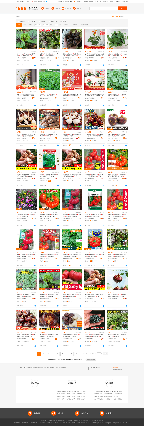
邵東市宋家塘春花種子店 (45, 218)
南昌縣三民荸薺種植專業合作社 (75, 393)
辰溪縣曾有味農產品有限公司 (113, 298)
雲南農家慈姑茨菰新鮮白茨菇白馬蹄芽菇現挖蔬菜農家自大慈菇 (26, 175)
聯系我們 (95, 420)
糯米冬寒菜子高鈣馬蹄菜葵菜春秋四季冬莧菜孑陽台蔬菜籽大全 (117, 255)
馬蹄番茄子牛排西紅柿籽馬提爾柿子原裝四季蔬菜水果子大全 (94, 175)
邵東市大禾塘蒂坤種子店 (113, 218)
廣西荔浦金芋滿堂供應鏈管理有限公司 (68, 338)
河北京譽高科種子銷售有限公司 (22, 218)
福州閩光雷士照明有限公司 (111, 396)
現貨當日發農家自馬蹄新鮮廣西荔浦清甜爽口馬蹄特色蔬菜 (26, 335)
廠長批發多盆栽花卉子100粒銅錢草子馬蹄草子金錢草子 (117, 54)
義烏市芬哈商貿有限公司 (22, 178)
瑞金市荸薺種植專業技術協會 (84, 391)
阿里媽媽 (74, 423)
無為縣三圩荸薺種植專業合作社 (65, 396)
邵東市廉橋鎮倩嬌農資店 (22, 298)
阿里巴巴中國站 (35, 423)
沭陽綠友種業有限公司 (113, 58)
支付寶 (106, 423)
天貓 (52, 423)
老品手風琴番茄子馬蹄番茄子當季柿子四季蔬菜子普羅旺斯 (26, 255)
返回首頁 (83, 359)
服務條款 (76, 420)
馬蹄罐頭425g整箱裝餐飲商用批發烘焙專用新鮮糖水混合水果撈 (72, 94)
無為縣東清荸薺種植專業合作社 (85, 393)
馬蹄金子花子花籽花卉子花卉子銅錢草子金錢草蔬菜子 (94, 335)
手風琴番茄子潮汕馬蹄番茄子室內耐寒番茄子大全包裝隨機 (49, 255)
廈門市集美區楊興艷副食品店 (111, 391)
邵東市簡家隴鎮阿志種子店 (113, 338)
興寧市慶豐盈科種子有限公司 (45, 178)
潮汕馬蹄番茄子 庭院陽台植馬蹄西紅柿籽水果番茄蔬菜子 (72, 295)
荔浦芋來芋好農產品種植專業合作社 (113, 138)
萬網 (99, 423)
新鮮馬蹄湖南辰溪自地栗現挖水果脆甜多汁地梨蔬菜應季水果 (117, 295)
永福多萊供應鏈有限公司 (45, 338)
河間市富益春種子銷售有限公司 (90, 338)
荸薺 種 (98, 367)
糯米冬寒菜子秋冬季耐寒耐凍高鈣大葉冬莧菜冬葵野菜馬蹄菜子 (72, 255)
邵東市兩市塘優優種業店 (22, 258)
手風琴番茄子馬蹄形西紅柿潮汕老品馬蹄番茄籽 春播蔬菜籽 (72, 215)
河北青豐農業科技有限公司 (113, 258)
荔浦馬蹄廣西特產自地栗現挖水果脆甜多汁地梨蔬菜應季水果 (94, 135)
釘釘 (114, 423)
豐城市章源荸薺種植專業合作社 (75, 396)
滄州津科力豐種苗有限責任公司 (113, 178)
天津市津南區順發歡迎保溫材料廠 (122, 393)
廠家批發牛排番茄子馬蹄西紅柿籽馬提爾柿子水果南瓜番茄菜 (117, 175)
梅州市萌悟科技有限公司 (68, 178)
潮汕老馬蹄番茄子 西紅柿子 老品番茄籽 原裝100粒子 (94, 255)
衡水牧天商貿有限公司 (68, 58)
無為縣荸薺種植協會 (62, 391)
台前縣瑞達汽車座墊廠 (110, 399)
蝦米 (78, 423)
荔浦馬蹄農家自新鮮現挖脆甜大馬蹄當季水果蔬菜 (72, 135)
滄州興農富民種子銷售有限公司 (68, 258)
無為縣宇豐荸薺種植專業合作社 (65, 399)
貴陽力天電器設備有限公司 (121, 399)
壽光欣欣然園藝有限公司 (90, 218)
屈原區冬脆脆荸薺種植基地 (83, 399)
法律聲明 (70, 420)
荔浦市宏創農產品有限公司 (45, 138)
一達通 (123, 423)
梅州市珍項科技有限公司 (90, 298)
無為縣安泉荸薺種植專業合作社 (85, 396)
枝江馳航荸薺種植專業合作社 (64, 393)
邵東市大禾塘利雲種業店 (45, 258)
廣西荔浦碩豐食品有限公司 (68, 138)
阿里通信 (95, 423)
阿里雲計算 (84, 423)
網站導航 (101, 420)
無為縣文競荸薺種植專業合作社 (75, 399)
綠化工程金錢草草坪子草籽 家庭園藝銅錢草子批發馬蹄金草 (117, 94)
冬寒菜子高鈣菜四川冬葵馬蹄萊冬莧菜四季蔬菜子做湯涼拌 (26, 295)
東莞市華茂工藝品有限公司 (90, 58)
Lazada (128, 423)
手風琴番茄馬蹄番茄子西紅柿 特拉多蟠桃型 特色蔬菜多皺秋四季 (49, 215)
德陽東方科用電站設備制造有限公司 (103, 393)
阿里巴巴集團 (17, 423)
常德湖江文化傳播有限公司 (101, 391)
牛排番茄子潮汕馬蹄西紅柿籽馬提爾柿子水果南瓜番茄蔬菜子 (117, 215)
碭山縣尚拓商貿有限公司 (68, 98)
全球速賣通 (42, 423)
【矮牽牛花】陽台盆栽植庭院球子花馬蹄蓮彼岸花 (26, 215)
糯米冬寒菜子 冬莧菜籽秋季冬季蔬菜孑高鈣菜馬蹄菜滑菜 (26, 54)
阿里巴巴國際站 (26, 423)
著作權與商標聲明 (62, 420)
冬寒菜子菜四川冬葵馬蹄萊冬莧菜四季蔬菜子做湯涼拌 (117, 335)
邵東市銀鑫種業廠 (89, 178)
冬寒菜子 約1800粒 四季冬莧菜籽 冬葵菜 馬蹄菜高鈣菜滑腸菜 (49, 175)
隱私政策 (81, 420)
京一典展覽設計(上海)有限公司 (102, 399)
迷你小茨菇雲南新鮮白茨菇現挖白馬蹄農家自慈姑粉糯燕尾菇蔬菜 (26, 135)
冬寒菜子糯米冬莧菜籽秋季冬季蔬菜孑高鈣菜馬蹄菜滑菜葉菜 (49, 54)
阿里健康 (118, 423)
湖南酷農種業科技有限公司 (45, 58)
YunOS (89, 423)
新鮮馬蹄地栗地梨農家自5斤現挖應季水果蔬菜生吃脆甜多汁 (49, 335)
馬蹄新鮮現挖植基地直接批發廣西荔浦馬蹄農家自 (49, 135)
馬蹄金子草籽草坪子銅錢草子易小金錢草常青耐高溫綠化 (49, 94)
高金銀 (116, 396)
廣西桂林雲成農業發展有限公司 (22, 338)
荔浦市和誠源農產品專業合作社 (90, 138)
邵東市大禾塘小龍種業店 (68, 218)
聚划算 (56, 423)
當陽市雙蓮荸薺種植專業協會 (74, 391)
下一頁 (85, 354)
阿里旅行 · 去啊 (66, 423)
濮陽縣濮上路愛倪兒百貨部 (111, 393)
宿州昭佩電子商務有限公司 (121, 391)
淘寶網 (48, 423)
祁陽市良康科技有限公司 (22, 58)
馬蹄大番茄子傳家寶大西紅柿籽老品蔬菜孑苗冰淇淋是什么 (94, 215)
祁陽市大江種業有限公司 (45, 298)
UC (102, 423)
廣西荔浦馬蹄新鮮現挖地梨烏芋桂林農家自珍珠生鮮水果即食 (117, 135)
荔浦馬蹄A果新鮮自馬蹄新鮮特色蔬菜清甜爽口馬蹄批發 (71, 335)
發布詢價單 (115, 367)
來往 (110, 423)
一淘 (60, 423)
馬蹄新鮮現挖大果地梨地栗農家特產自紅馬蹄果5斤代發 (72, 54)
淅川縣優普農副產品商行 (22, 138)
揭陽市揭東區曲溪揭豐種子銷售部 (90, 258)
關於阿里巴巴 (88, 420)
